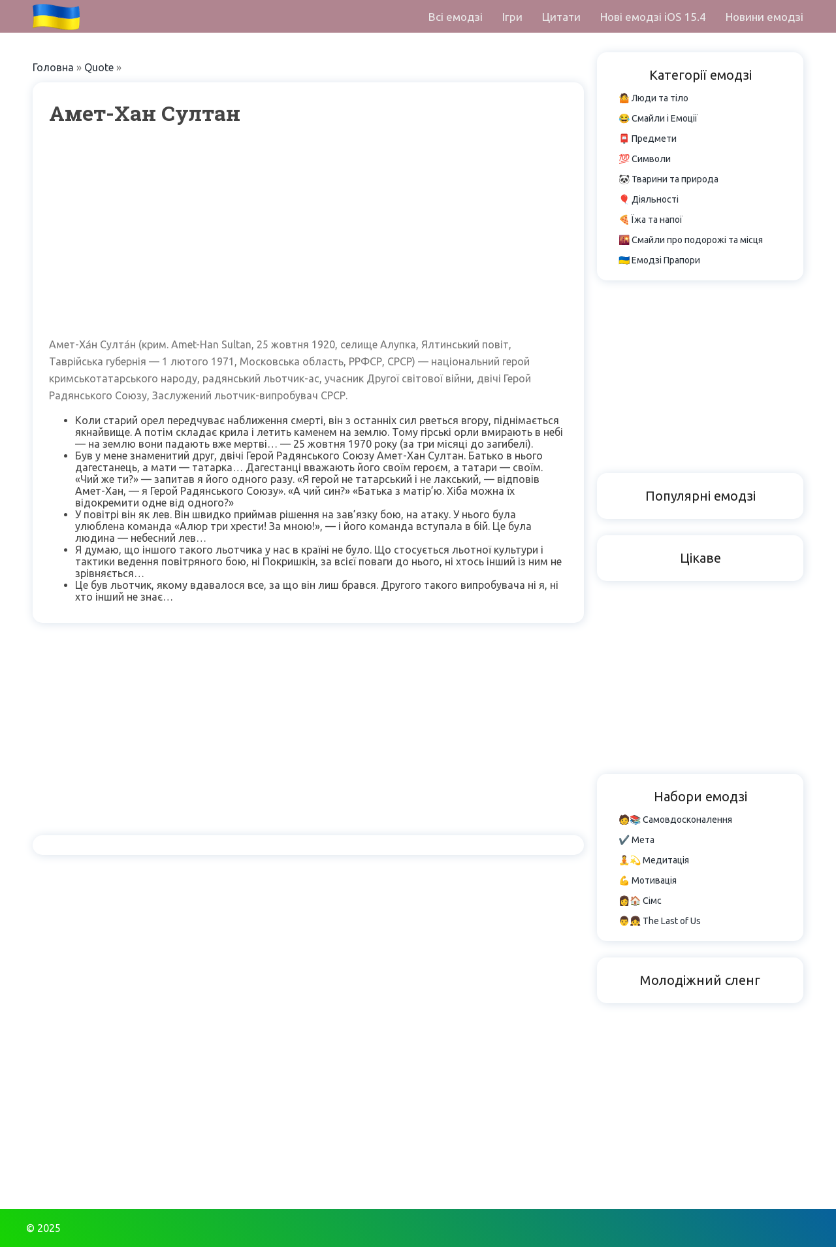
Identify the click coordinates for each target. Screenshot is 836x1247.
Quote (99, 67)
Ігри (512, 16)
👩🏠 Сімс (640, 900)
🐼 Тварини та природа (668, 179)
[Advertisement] (308, 231)
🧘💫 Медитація (654, 860)
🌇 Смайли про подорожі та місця (691, 240)
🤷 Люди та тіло (653, 98)
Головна (53, 67)
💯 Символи (645, 159)
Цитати (561, 16)
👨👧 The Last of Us (660, 921)
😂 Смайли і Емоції (658, 118)
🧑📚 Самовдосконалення (675, 819)
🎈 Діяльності (649, 199)
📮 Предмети (648, 138)
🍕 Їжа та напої (651, 219)
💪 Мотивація (648, 880)
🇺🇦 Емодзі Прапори (659, 260)
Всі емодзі (455, 16)
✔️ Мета (636, 840)
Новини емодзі (764, 16)
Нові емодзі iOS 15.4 (653, 16)
